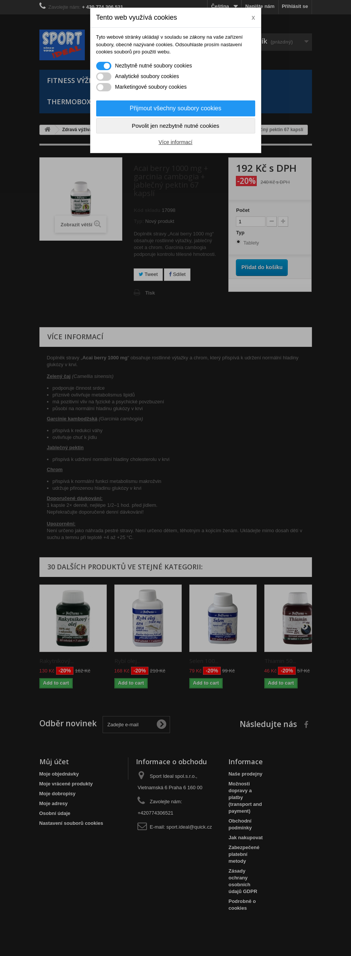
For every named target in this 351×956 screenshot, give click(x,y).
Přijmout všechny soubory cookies (176, 108)
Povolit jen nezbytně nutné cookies (175, 125)
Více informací (175, 142)
